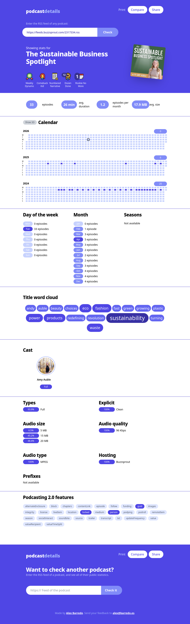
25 (160, 183)
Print (122, 10)
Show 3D (30, 122)
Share (156, 10)
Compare (137, 10)
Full (46, 386)
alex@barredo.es (123, 613)
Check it (111, 590)
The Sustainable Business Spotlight (67, 57)
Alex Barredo (74, 613)
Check (107, 32)
